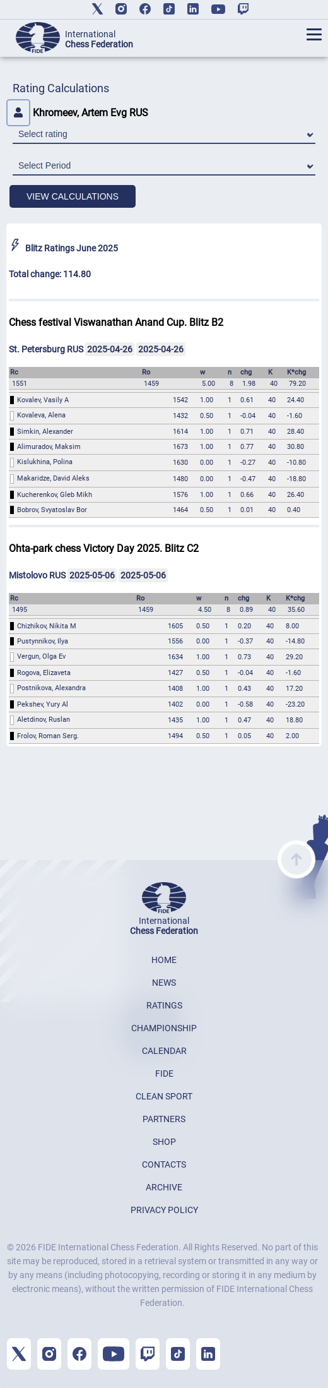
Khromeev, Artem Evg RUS (77, 113)
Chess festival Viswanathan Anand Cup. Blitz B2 (116, 322)
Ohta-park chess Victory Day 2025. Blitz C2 (104, 548)
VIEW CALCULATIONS (72, 196)
